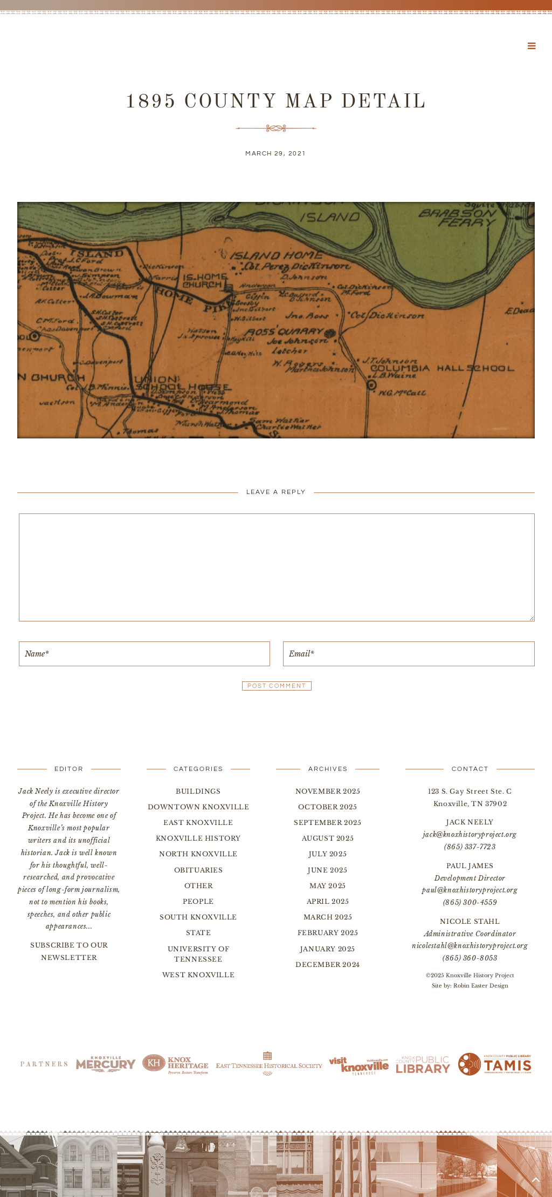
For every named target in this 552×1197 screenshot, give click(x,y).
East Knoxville (198, 823)
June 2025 (327, 870)
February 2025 (328, 933)
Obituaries (198, 870)
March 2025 (328, 917)
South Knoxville (198, 917)
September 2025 (327, 823)
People (198, 901)
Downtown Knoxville (199, 807)
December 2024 (327, 965)
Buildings (198, 791)
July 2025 (328, 854)
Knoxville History (198, 838)
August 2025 (328, 838)
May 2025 (327, 886)
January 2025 (327, 949)
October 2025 (327, 807)
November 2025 (328, 791)
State (198, 933)
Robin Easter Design (480, 985)
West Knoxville (198, 975)
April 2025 (328, 901)
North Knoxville (198, 854)
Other (198, 886)
